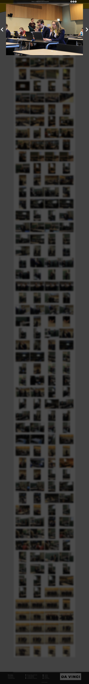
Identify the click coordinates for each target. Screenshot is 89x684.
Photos (33, 1)
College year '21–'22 (39, 1)
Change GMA (46, 1)
